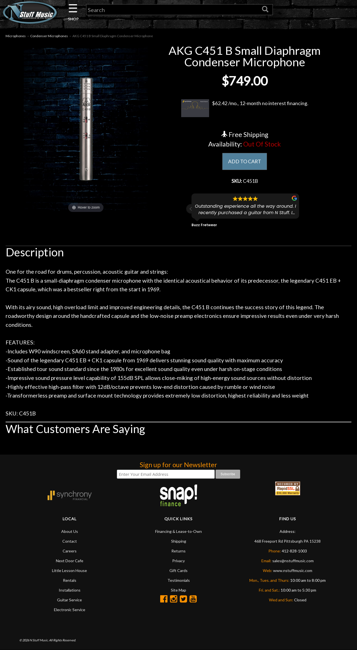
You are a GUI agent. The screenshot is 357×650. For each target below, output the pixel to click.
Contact (69, 541)
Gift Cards (178, 570)
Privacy (178, 560)
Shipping (178, 541)
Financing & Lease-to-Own (178, 531)
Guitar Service (69, 599)
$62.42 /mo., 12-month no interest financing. (244, 108)
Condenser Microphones (49, 36)
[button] (191, 209)
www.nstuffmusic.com (292, 570)
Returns (178, 551)
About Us (69, 531)
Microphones (16, 36)
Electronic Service (69, 609)
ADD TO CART (244, 161)
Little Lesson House (69, 570)
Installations (70, 590)
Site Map (178, 590)
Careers (70, 551)
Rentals (69, 580)
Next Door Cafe (69, 560)
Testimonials (178, 580)
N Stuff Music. (39, 640)
